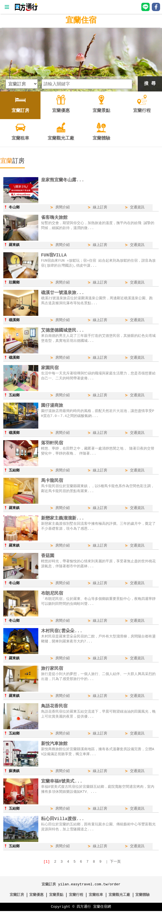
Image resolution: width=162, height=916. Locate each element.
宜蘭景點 (56, 899)
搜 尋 (150, 84)
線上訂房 (100, 207)
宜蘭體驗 (142, 899)
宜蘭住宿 (81, 20)
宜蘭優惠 (36, 899)
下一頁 (115, 866)
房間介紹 (62, 207)
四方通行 (84, 911)
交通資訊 (137, 207)
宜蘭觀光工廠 (119, 899)
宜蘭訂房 (17, 899)
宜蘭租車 (96, 899)
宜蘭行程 (76, 899)
